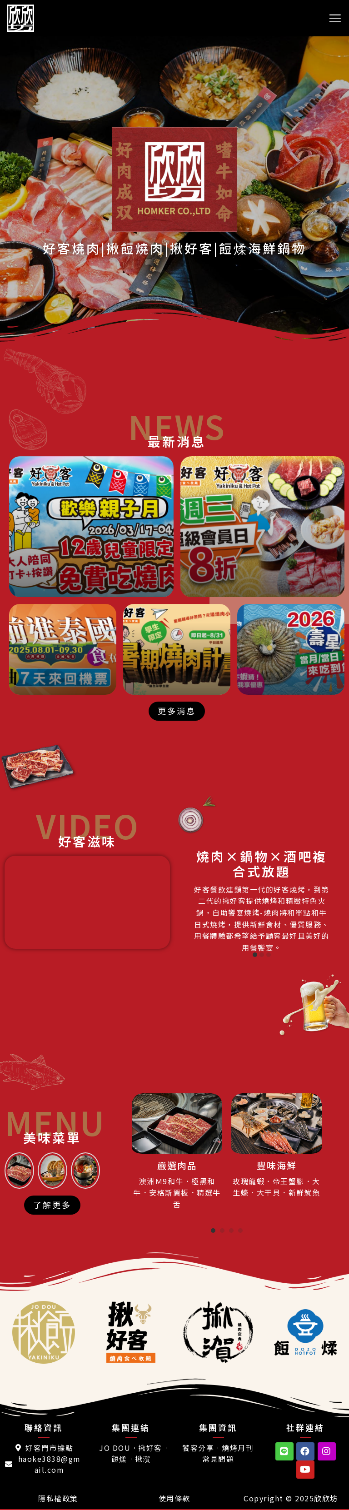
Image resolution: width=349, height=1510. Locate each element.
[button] (177, 711)
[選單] (335, 18)
